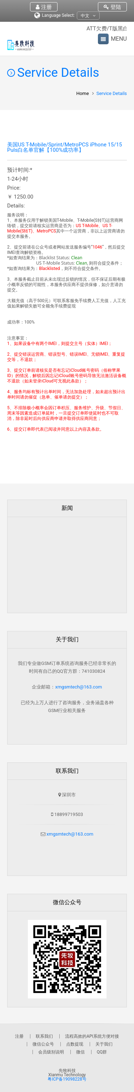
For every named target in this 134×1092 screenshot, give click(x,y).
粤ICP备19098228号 (67, 1079)
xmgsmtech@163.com (78, 687)
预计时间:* (19, 170)
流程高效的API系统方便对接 (92, 1036)
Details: (16, 206)
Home (82, 93)
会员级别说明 (51, 1052)
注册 (44, 7)
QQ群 (102, 1052)
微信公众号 (43, 1044)
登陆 (112, 7)
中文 (88, 16)
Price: (14, 188)
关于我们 (104, 1044)
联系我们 (44, 1036)
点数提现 (74, 1044)
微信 (80, 1052)
